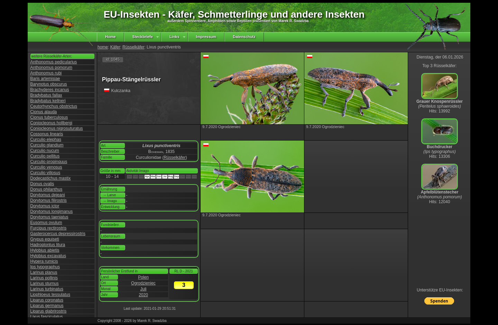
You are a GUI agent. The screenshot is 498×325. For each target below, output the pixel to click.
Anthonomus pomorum (51, 67)
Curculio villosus (45, 172)
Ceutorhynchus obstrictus (53, 106)
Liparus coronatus (46, 300)
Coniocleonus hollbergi (51, 122)
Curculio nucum (44, 150)
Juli (143, 289)
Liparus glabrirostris (48, 311)
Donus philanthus (46, 189)
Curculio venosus (46, 167)
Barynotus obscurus (48, 84)
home (103, 47)
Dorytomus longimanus (51, 211)
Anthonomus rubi (46, 73)
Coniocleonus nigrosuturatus (56, 128)
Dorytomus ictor (44, 206)
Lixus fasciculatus (46, 316)
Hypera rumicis (44, 261)
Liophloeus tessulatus (50, 294)
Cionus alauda (43, 111)
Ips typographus (45, 266)
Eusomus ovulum (46, 222)
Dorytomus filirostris (48, 200)
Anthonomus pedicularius (53, 62)
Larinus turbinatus (46, 289)
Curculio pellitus (45, 156)
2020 (143, 294)
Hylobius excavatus (48, 255)
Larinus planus (43, 272)
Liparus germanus (47, 305)
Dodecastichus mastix (50, 178)
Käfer (115, 47)
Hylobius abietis (44, 250)
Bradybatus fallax (46, 95)
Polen (143, 277)
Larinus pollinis (44, 278)
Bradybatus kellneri (48, 100)
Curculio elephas (45, 139)
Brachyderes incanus (49, 89)
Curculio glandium (47, 145)
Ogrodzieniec (143, 283)
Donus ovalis (42, 183)
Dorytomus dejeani (47, 194)
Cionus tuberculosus (49, 117)
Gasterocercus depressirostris (57, 233)
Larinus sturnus (44, 283)
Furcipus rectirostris (48, 228)
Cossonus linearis (46, 134)
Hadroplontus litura (47, 244)
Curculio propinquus (48, 161)
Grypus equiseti (44, 239)
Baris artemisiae (45, 78)
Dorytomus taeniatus (49, 217)
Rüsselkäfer (133, 47)
